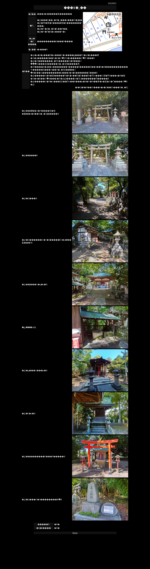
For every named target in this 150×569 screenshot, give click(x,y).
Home (75, 533)
